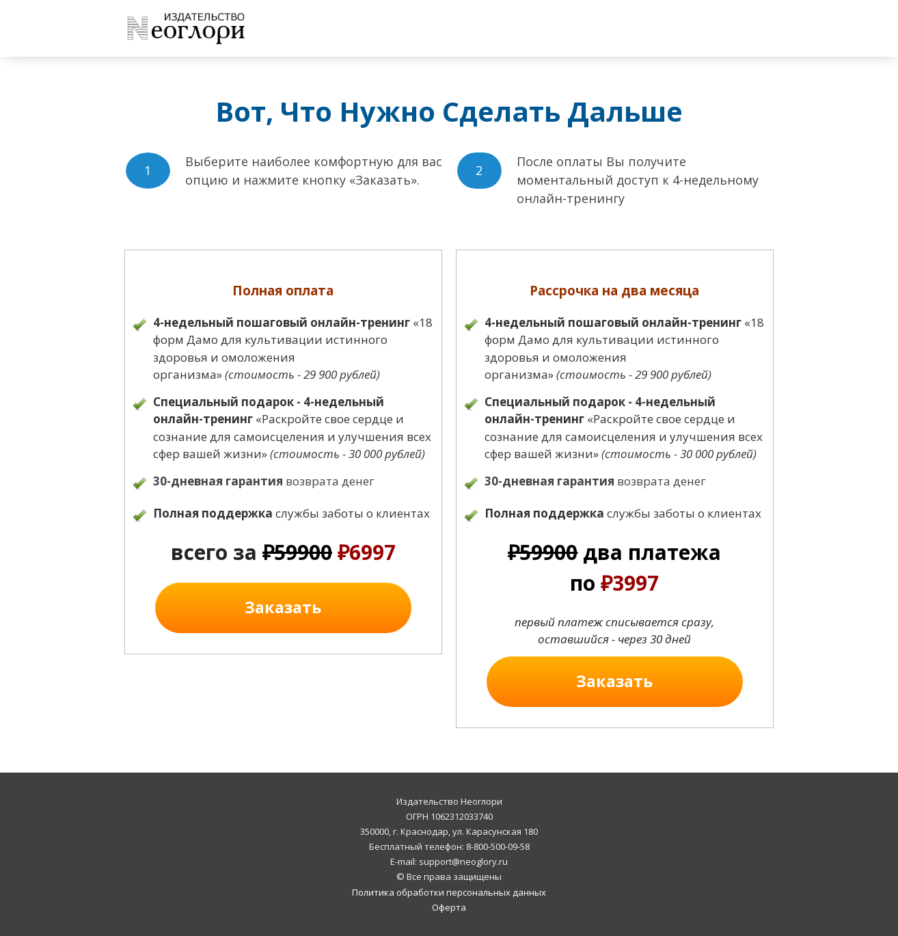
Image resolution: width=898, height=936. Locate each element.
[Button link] (283, 608)
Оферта (449, 907)
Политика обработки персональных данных (449, 892)
